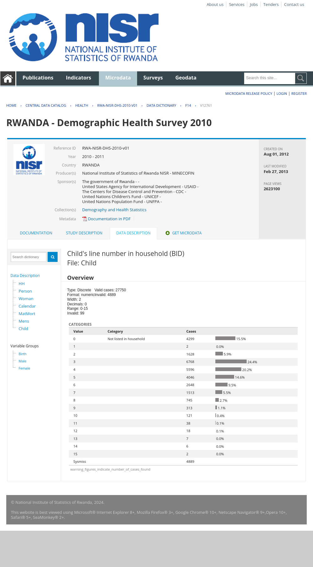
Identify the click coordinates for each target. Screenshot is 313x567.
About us (215, 4)
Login (281, 93)
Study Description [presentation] (84, 233)
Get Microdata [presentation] (183, 233)
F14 (188, 105)
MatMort (27, 313)
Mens (24, 321)
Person (25, 291)
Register (299, 93)
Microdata (118, 77)
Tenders (271, 4)
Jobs (254, 4)
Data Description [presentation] (133, 233)
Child (23, 328)
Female (24, 368)
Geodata (185, 77)
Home (11, 105)
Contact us (294, 4)
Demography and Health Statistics (114, 209)
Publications (38, 77)
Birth (23, 353)
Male (23, 361)
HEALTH (81, 105)
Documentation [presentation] (36, 233)
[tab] (36, 233)
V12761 (206, 105)
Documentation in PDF (106, 219)
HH (22, 283)
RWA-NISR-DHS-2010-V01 (117, 105)
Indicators (78, 77)
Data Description (25, 275)
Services (236, 4)
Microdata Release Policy (248, 93)
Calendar (27, 306)
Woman (26, 298)
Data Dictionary (161, 105)
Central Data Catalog (46, 105)
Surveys (153, 77)
